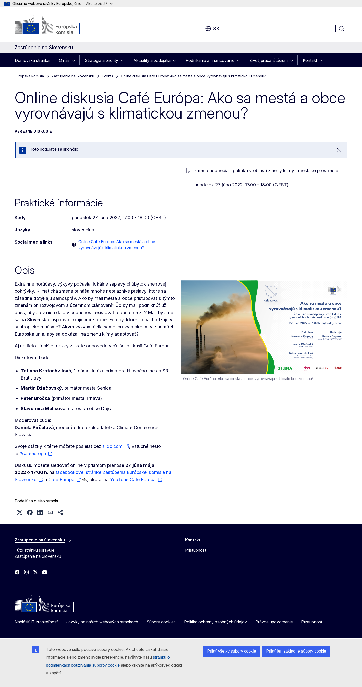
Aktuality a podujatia (152, 60)
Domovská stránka (32, 60)
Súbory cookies (161, 621)
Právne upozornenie (274, 621)
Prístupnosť (195, 550)
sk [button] (212, 29)
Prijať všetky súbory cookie (231, 651)
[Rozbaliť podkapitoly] (75, 60)
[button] (20, 512)
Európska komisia (29, 76)
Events (107, 76)
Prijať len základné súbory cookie (296, 651)
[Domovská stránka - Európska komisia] (56, 25)
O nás (64, 60)
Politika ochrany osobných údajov (215, 621)
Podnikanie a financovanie (210, 60)
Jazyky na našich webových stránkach (102, 621)
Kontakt (310, 60)
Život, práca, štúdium (268, 60)
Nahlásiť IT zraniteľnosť (36, 621)
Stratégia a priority (101, 60)
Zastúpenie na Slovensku (73, 76)
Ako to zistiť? (99, 3)
